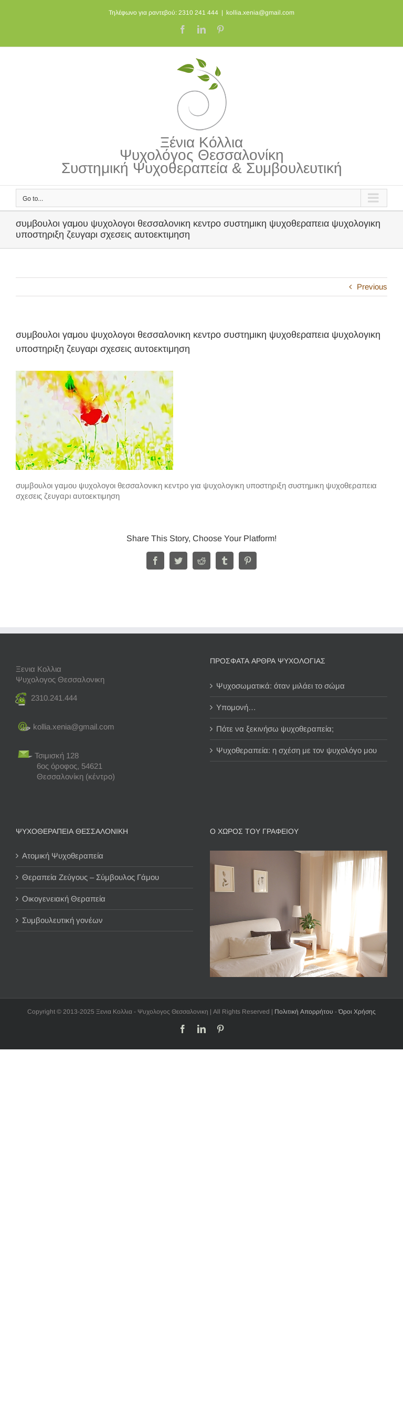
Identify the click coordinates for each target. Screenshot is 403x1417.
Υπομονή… (236, 707)
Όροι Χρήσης (357, 1011)
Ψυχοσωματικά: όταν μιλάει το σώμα (280, 685)
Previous (372, 286)
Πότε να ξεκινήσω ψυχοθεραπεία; (275, 728)
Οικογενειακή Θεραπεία (63, 898)
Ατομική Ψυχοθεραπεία (62, 855)
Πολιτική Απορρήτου (303, 1011)
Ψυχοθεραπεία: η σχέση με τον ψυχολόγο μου (296, 750)
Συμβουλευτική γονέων (62, 920)
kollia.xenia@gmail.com (260, 12)
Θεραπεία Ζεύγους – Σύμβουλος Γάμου (90, 877)
